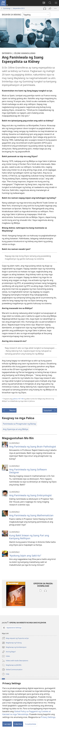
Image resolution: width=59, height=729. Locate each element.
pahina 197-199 (18, 399)
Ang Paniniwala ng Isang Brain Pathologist (32, 446)
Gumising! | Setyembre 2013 (13, 8)
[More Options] (55, 8)
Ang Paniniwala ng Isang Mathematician (31, 515)
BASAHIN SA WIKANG (11, 14)
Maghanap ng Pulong (12, 642)
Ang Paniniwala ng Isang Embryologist (30, 495)
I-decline (18, 724)
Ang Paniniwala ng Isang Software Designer (28, 471)
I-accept (7, 724)
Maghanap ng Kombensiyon (14, 647)
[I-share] (50, 8)
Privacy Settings (48, 717)
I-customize (30, 724)
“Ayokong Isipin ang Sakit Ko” (25, 555)
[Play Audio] (45, 8)
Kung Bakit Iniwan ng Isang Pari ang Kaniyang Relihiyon (29, 537)
